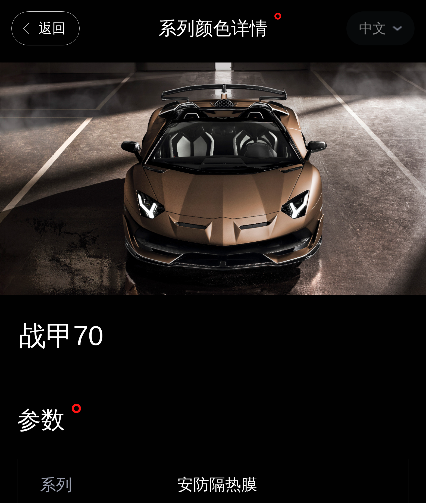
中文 (372, 28)
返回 (52, 28)
